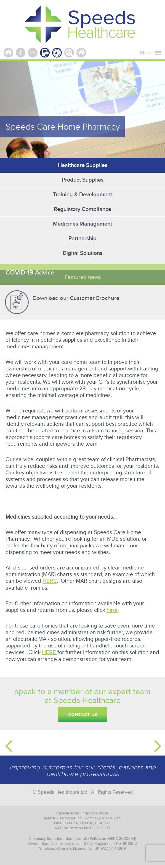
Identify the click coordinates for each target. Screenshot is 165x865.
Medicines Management (82, 224)
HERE (49, 581)
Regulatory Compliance (82, 209)
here (112, 610)
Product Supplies (82, 180)
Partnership (82, 238)
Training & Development (82, 194)
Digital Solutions (82, 253)
